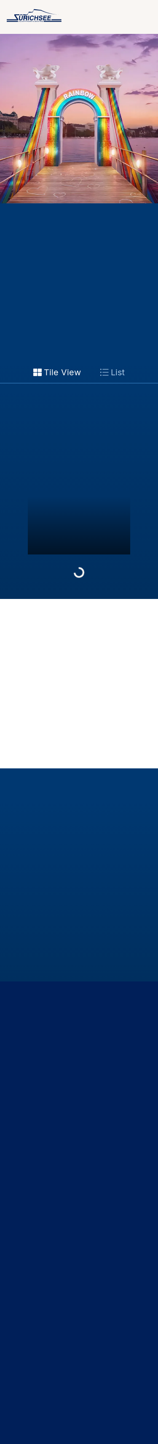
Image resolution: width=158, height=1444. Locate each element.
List (112, 372)
